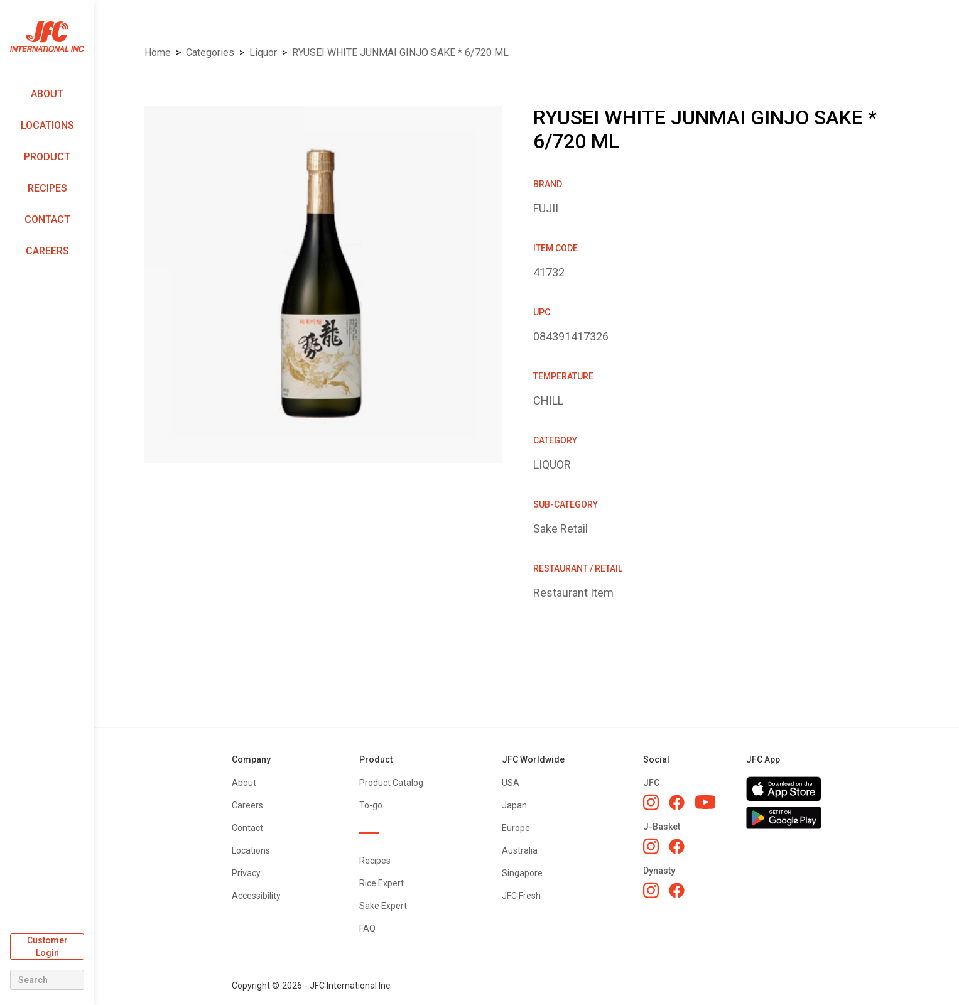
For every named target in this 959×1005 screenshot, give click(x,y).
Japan (514, 805)
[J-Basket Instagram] (651, 846)
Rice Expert (381, 883)
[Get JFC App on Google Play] (783, 818)
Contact (47, 219)
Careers (47, 251)
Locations (47, 125)
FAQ (367, 928)
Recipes (47, 188)
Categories (210, 52)
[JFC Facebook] (677, 802)
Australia (520, 850)
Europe (516, 828)
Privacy (246, 873)
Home (157, 52)
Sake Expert (383, 906)
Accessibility (256, 896)
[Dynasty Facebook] (677, 890)
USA (510, 783)
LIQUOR (263, 52)
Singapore (522, 873)
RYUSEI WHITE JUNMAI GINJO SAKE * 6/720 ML (400, 52)
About (47, 94)
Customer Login (47, 946)
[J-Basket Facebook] (677, 846)
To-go (370, 805)
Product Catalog (391, 783)
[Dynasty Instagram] (651, 890)
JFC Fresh (521, 896)
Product (47, 157)
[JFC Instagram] (651, 802)
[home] (47, 37)
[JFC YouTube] (705, 802)
